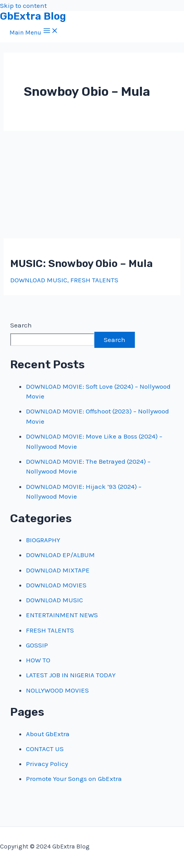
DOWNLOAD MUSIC (38, 280)
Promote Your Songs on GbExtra (74, 779)
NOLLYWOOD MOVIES (57, 690)
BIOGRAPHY (43, 540)
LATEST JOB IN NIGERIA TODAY (71, 675)
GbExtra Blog (33, 16)
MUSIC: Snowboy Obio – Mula (81, 264)
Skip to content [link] (23, 5)
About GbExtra (48, 734)
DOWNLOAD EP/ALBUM (60, 555)
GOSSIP (37, 645)
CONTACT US (45, 749)
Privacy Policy (47, 764)
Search (21, 325)
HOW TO (38, 660)
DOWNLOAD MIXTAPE (58, 570)
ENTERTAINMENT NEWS (62, 615)
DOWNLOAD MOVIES (56, 585)
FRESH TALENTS (94, 280)
